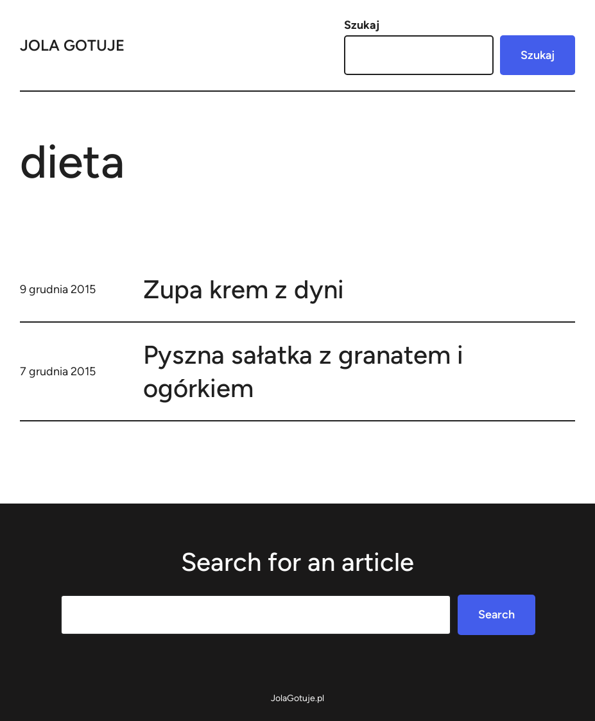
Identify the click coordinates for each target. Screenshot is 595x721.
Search (496, 614)
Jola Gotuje (72, 45)
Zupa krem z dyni (243, 289)
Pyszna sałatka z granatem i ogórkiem (303, 371)
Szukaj (361, 25)
